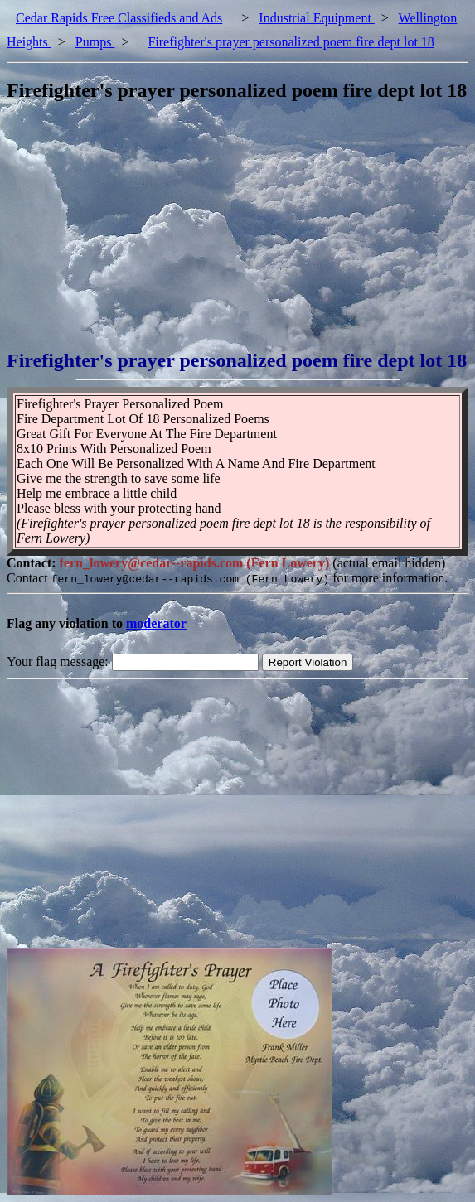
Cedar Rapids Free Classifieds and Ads (119, 18)
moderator (156, 623)
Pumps (95, 42)
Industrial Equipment (317, 18)
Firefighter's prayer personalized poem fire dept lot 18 (291, 42)
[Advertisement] (241, 234)
